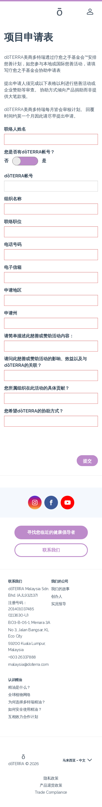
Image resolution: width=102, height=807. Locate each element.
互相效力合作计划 (23, 716)
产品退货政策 (51, 785)
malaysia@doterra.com (28, 664)
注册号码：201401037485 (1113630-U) (21, 608)
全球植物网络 (19, 694)
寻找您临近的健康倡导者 (51, 532)
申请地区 (12, 290)
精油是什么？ (19, 687)
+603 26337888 (22, 657)
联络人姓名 (15, 129)
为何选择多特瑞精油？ (26, 702)
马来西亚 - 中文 (74, 760)
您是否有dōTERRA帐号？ (29, 152)
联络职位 (12, 221)
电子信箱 (12, 267)
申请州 (10, 313)
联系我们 (51, 550)
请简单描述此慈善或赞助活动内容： (39, 335)
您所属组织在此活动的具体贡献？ (36, 388)
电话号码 (12, 244)
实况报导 (58, 603)
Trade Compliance (51, 792)
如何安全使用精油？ (25, 709)
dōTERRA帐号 (18, 175)
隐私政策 (51, 778)
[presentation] (45, 441)
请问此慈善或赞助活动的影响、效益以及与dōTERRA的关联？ (45, 362)
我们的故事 (60, 588)
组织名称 (12, 198)
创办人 (56, 596)
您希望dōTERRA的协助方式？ (33, 411)
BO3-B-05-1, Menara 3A (29, 622)
